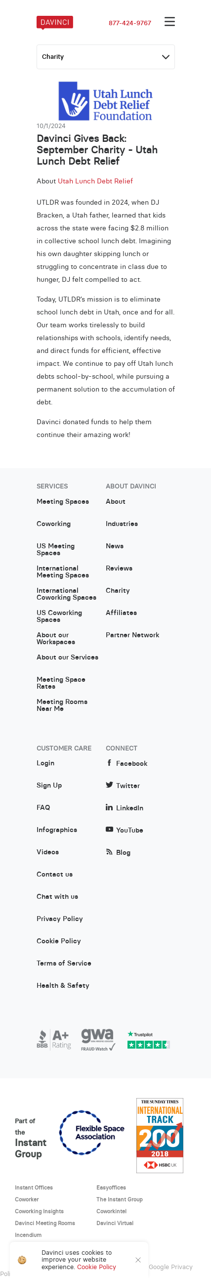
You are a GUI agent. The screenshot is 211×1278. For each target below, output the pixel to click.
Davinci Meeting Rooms (45, 1223)
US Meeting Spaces (56, 549)
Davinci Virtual (114, 1223)
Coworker (27, 1199)
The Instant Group (119, 1199)
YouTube (124, 830)
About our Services (67, 657)
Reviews (119, 569)
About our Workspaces (56, 638)
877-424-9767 (130, 23)
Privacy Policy (60, 919)
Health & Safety (63, 986)
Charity (118, 591)
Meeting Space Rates (61, 683)
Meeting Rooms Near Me (62, 705)
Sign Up (49, 786)
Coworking (54, 524)
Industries (122, 524)
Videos (48, 852)
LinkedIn (124, 808)
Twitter (123, 786)
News (115, 546)
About (116, 502)
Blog (118, 852)
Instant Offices (34, 1187)
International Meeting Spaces (63, 572)
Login (45, 763)
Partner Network (132, 635)
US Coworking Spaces (59, 616)
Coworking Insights (39, 1211)
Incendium (28, 1235)
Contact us (55, 875)
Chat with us (57, 897)
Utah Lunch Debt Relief (95, 180)
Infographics (57, 830)
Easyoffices (111, 1187)
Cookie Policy (59, 941)
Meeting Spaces (63, 502)
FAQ (43, 808)
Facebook (126, 763)
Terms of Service (64, 964)
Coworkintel (111, 1211)
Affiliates (121, 613)
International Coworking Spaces (66, 594)
